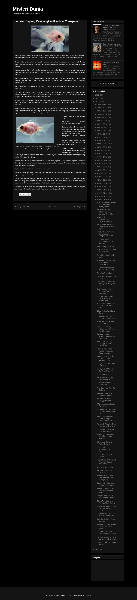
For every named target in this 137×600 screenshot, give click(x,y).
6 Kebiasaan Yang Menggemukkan (104, 400)
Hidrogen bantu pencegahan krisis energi (104, 449)
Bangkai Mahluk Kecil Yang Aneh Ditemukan (106, 497)
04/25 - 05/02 (102, 150)
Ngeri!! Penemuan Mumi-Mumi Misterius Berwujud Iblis (106, 205)
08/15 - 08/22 (102, 131)
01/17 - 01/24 (102, 193)
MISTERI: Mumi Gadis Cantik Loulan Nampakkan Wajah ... (106, 234)
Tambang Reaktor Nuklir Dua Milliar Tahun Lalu (106, 484)
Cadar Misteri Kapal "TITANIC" (104, 456)
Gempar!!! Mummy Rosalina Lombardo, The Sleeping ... (105, 329)
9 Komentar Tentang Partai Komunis (104, 443)
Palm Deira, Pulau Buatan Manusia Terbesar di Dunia (106, 508)
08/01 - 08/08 (102, 134)
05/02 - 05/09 (102, 147)
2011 (97, 98)
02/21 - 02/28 (102, 177)
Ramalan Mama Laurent (106, 273)
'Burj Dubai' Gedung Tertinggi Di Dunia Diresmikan (104, 344)
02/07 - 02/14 (102, 183)
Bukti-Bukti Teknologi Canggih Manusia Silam (106, 317)
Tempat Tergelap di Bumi (106, 247)
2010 (97, 101)
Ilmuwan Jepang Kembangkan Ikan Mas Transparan (106, 336)
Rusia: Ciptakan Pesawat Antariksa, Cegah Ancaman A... (106, 462)
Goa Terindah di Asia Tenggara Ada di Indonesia (104, 291)
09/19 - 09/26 (102, 121)
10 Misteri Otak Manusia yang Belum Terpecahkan (106, 262)
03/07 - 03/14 (102, 170)
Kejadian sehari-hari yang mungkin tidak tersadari (106, 538)
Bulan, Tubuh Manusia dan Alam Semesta (105, 370)
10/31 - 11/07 (102, 104)
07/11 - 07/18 (102, 137)
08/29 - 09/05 (102, 127)
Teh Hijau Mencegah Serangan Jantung (104, 394)
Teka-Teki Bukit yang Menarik (104, 471)
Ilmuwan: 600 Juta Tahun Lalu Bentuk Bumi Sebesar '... (106, 526)
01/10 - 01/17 (102, 196)
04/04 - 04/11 (102, 157)
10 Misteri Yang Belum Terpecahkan (105, 323)
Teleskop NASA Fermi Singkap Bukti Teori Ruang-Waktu (105, 478)
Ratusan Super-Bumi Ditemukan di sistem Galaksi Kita (105, 298)
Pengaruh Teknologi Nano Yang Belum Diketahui (106, 425)
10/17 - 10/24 (102, 111)
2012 (97, 95)
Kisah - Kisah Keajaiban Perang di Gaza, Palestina (112, 45)
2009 (97, 549)
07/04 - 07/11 (102, 140)
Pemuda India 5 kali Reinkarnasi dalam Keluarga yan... (105, 351)
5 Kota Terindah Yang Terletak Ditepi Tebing (106, 502)
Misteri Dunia (28, 9)
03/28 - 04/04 (102, 160)
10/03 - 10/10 (102, 114)
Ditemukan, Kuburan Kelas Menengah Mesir (106, 533)
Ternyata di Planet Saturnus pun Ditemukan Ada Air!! (105, 219)
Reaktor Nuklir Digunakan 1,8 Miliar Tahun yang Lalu (106, 411)
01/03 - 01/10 (102, 200)
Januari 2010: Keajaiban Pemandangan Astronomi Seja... (106, 358)
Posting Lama (79, 206)
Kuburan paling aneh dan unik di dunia (106, 251)
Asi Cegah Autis (103, 374)
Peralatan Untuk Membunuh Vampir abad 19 (105, 241)
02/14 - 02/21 (102, 180)
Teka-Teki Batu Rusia (105, 467)
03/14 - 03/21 (102, 167)
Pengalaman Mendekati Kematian (106, 365)
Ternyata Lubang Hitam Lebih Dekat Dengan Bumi (105, 490)
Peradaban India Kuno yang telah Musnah (105, 430)
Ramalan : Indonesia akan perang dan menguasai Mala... (106, 284)
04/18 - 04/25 (102, 154)
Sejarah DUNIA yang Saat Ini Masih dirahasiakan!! (106, 515)
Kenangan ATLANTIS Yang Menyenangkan (105, 378)
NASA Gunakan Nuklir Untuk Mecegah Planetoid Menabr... (105, 419)
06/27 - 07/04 (102, 144)
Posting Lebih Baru (23, 206)
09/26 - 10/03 (102, 117)
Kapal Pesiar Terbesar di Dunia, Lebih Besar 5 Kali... (106, 306)
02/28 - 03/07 (102, 173)
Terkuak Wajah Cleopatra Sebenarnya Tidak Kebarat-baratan (112, 27)
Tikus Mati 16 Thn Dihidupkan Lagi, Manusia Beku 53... (105, 212)
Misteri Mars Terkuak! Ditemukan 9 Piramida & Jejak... (107, 227)
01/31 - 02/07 (102, 186)
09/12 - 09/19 (102, 124)
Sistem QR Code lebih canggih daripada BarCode (105, 437)
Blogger (88, 595)
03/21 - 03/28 (102, 163)
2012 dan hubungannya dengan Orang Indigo (106, 269)
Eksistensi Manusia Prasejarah (104, 384)
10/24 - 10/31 (102, 108)
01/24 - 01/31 (102, 190)
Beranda (52, 206)
